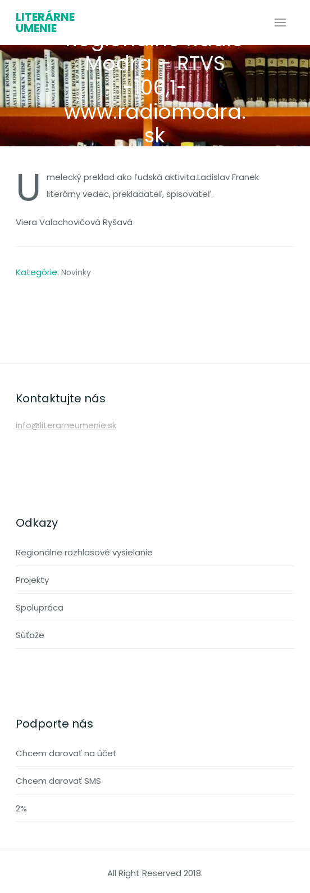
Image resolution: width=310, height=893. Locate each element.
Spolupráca (39, 607)
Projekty (32, 580)
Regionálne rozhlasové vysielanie (84, 552)
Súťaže (30, 635)
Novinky (76, 272)
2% (21, 808)
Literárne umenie (45, 22)
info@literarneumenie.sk (66, 425)
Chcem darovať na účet (66, 753)
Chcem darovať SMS (58, 781)
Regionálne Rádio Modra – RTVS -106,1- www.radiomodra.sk (155, 87)
